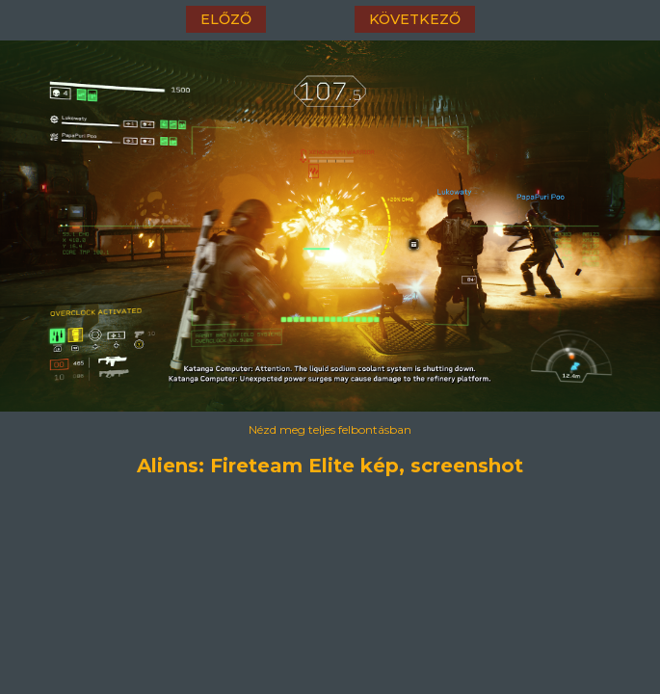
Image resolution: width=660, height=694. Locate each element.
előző (225, 19)
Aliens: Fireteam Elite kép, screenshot (330, 465)
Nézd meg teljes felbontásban (330, 429)
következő (415, 19)
